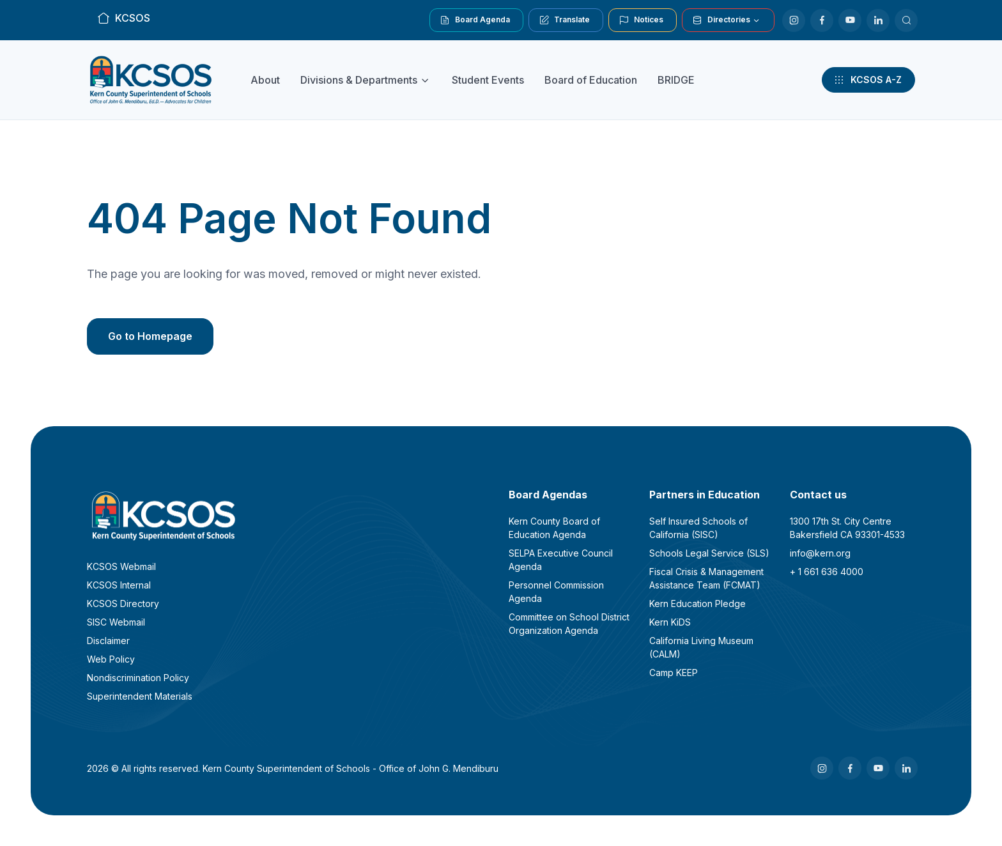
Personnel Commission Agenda (556, 592)
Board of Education (590, 79)
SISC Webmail (116, 622)
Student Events (488, 79)
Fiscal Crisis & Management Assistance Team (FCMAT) (706, 578)
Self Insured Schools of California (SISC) (698, 528)
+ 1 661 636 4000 (826, 571)
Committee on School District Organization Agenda (569, 623)
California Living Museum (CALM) (701, 647)
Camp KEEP (673, 672)
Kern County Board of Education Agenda (554, 528)
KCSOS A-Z (867, 79)
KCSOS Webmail (121, 566)
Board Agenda (475, 20)
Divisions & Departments (358, 79)
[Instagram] (793, 20)
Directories (721, 20)
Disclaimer (108, 640)
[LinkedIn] (878, 20)
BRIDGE (676, 79)
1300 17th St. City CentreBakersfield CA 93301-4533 (847, 528)
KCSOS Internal (119, 585)
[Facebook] (821, 20)
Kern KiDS (670, 622)
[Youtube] (849, 20)
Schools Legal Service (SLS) (709, 553)
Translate (564, 20)
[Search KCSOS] (906, 20)
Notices (641, 20)
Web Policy (111, 659)
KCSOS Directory (123, 603)
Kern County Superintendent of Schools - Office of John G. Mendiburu (350, 768)
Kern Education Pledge (697, 603)
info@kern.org (820, 553)
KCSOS (123, 18)
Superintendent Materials (139, 696)
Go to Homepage (150, 336)
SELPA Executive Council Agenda (561, 560)
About (265, 79)
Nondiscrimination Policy (138, 677)
